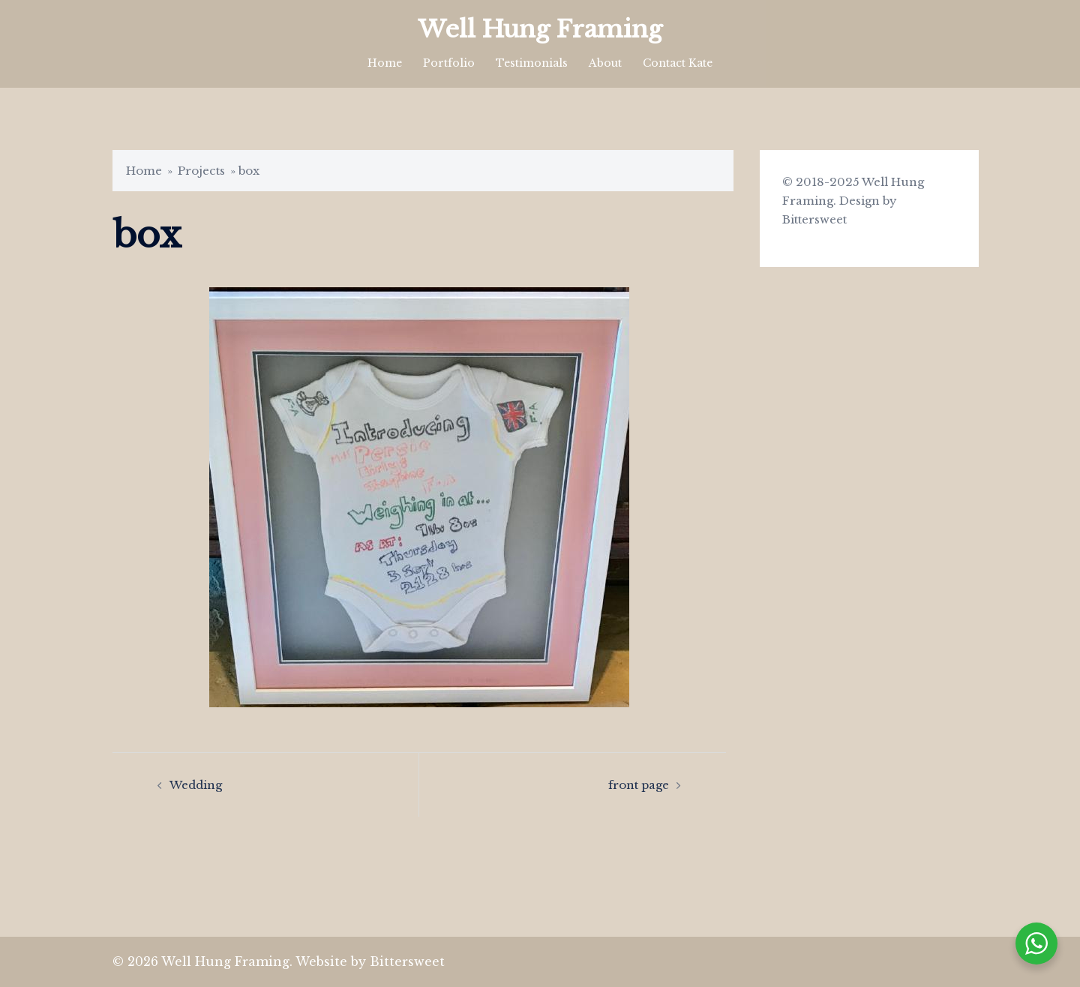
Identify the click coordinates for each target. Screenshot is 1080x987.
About (605, 63)
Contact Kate (677, 63)
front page (638, 785)
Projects (201, 171)
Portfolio (449, 63)
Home (385, 63)
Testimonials (532, 63)
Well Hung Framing (540, 29)
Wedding (196, 785)
